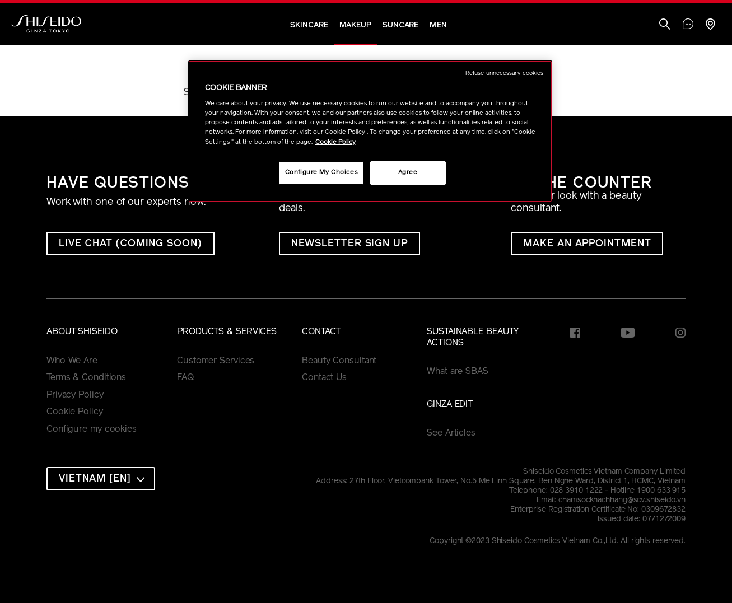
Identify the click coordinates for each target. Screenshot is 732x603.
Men (438, 25)
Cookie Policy (74, 412)
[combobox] (100, 478)
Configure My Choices (321, 172)
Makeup (355, 25)
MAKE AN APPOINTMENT (587, 244)
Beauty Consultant (339, 361)
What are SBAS (457, 371)
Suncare (400, 25)
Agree (408, 172)
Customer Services (215, 361)
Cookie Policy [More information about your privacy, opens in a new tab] (335, 142)
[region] (370, 131)
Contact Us (324, 377)
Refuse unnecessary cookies (504, 74)
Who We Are (71, 361)
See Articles (451, 433)
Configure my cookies (91, 429)
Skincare (309, 25)
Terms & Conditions (86, 377)
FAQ (185, 377)
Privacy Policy (75, 395)
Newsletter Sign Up (349, 244)
